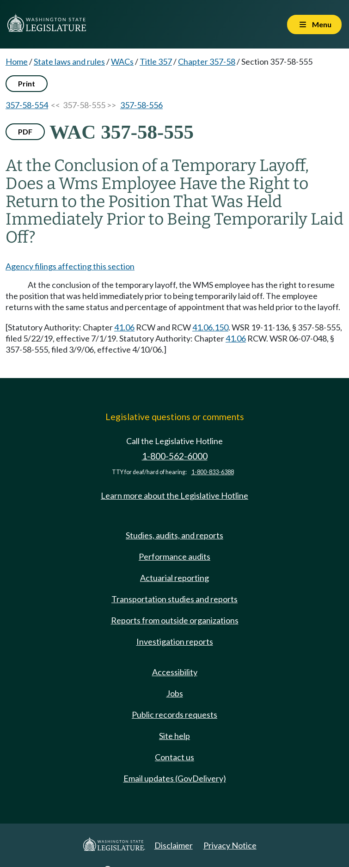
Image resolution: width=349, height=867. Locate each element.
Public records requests (174, 714)
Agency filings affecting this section (70, 266)
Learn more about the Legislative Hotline (174, 495)
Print (26, 83)
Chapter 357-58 (206, 61)
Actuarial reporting (174, 578)
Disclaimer (173, 845)
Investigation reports (174, 641)
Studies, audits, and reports (174, 535)
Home (17, 61)
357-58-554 (27, 105)
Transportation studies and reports (174, 599)
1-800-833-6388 (212, 472)
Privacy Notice (230, 845)
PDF (25, 131)
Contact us (174, 757)
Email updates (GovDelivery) (174, 778)
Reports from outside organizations (175, 620)
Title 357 (156, 61)
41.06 (124, 327)
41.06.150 (210, 327)
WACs (122, 61)
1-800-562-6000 (175, 456)
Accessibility (174, 672)
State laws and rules (69, 61)
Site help (174, 736)
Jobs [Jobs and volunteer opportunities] (174, 693)
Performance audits (174, 556)
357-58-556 (141, 105)
